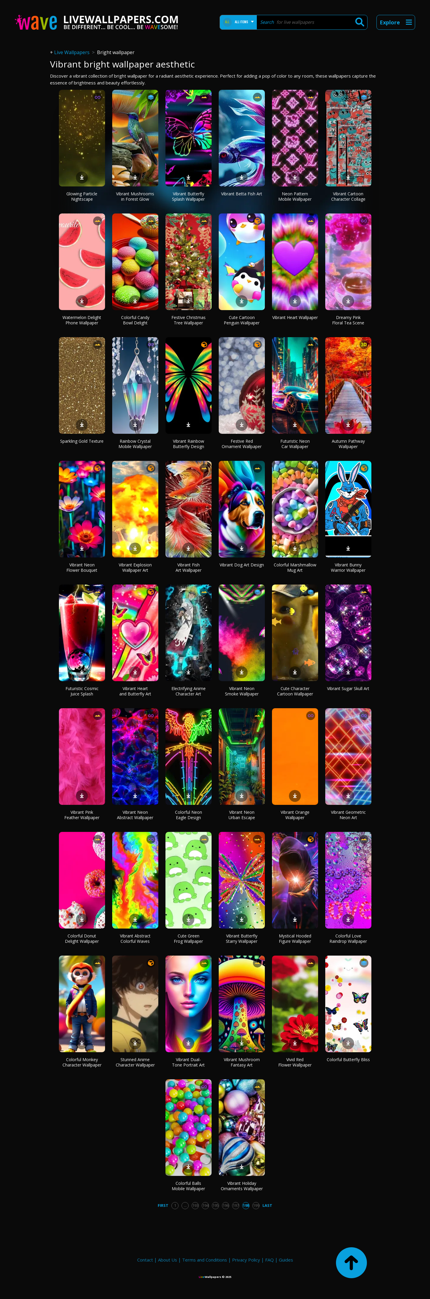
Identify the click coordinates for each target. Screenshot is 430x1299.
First (163, 1205)
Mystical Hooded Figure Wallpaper (295, 938)
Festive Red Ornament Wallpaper (242, 443)
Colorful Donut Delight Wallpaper (82, 938)
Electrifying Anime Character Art (188, 691)
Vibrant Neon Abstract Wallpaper (135, 814)
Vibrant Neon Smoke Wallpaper (242, 691)
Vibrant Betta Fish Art (241, 194)
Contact (145, 1260)
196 (226, 1205)
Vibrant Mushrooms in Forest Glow (135, 196)
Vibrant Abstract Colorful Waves (135, 938)
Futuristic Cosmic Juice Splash (81, 691)
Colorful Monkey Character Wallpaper (81, 1062)
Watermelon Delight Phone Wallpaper (81, 320)
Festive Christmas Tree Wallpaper (188, 320)
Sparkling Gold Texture (82, 441)
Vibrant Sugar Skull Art (348, 688)
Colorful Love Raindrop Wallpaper (348, 938)
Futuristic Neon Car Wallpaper (295, 443)
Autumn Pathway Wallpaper (348, 443)
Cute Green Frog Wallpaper (188, 938)
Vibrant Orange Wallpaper (295, 814)
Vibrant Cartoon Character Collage (348, 196)
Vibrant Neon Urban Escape (242, 814)
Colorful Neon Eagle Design (188, 814)
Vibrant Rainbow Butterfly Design (188, 443)
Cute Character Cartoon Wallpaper (295, 691)
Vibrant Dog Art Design (242, 565)
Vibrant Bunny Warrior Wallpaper (348, 567)
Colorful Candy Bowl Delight (135, 320)
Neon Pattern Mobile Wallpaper (295, 196)
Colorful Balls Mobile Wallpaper (188, 1185)
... (185, 1205)
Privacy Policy (246, 1260)
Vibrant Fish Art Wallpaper (188, 567)
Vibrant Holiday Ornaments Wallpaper (242, 1185)
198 (246, 1205)
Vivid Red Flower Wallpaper (295, 1062)
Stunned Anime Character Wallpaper (135, 1062)
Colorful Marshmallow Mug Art (295, 567)
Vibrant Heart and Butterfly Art (135, 691)
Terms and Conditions (204, 1260)
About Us (167, 1260)
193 (195, 1205)
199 (256, 1205)
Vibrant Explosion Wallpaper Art (135, 567)
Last (267, 1205)
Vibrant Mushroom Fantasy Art (242, 1062)
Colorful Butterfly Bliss (348, 1059)
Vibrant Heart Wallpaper (295, 317)
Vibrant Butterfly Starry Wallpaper (241, 938)
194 (205, 1205)
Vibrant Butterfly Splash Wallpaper (188, 196)
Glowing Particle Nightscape (81, 196)
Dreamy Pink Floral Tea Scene (348, 320)
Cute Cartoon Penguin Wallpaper (241, 320)
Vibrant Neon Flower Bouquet (81, 567)
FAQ (269, 1260)
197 (236, 1205)
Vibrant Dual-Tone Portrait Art (188, 1062)
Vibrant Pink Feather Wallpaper (81, 814)
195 (215, 1205)
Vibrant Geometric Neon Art (348, 814)
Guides (286, 1260)
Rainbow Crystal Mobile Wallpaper (135, 443)
